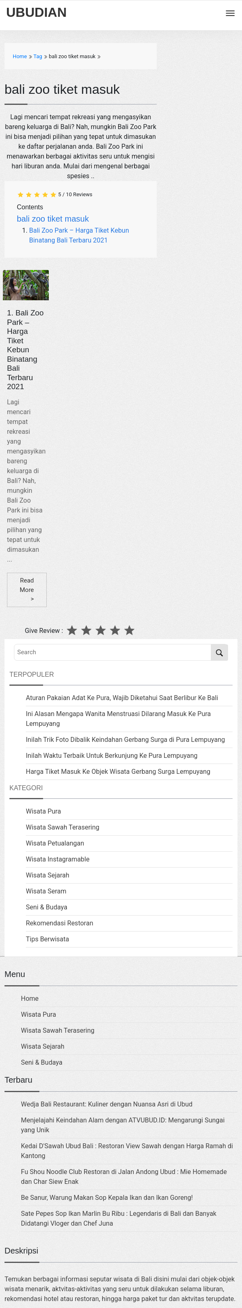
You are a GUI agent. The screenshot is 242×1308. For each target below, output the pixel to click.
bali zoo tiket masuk (53, 218)
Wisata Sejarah (47, 875)
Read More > (27, 590)
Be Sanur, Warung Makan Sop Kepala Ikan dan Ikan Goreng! (107, 1197)
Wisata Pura (43, 811)
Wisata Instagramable (57, 859)
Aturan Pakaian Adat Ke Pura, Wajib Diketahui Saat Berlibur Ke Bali (122, 698)
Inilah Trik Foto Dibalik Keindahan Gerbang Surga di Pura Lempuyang (125, 740)
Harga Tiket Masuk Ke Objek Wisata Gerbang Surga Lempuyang (118, 771)
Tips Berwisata (47, 939)
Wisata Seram (46, 891)
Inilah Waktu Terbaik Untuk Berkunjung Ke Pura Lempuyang (112, 755)
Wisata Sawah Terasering (62, 827)
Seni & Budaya (46, 907)
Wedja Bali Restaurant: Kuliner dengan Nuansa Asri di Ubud (106, 1104)
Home (30, 998)
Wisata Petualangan (55, 843)
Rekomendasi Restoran (59, 923)
